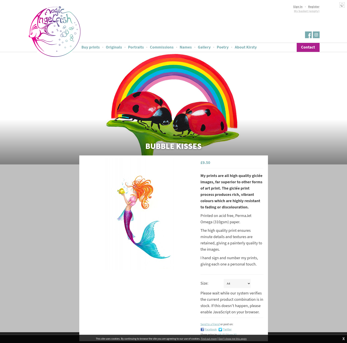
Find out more (209, 339)
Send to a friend (210, 324)
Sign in (298, 6)
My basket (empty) (307, 11)
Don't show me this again (233, 339)
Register (314, 6)
